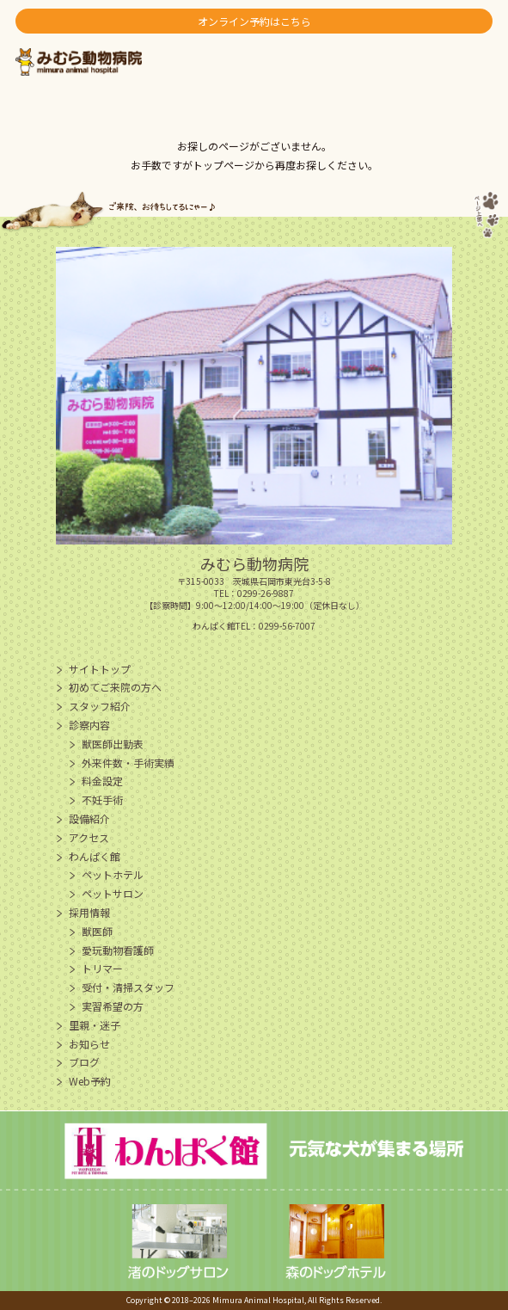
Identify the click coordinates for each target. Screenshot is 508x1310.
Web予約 (90, 1080)
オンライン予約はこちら (254, 21)
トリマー (102, 968)
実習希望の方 (113, 1006)
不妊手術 (102, 799)
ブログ (84, 1062)
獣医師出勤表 (113, 743)
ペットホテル (113, 874)
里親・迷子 (94, 1025)
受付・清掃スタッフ (128, 987)
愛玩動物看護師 (118, 950)
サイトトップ (100, 668)
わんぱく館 (94, 856)
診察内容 (89, 724)
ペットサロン (113, 893)
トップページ (223, 164)
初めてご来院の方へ (115, 687)
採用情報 (89, 912)
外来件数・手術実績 (128, 762)
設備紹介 (89, 818)
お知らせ (89, 1043)
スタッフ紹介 (100, 705)
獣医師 (97, 931)
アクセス (89, 837)
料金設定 (102, 780)
